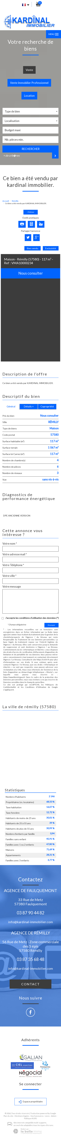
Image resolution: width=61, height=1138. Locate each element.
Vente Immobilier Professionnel (29, 82)
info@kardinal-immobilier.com (30, 922)
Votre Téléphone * (13, 565)
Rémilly (15, 201)
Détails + (29, 406)
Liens (47, 1116)
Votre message (11, 586)
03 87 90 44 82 (30, 912)
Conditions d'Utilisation (35, 687)
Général (11, 406)
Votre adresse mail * (14, 554)
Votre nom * (9, 543)
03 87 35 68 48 (30, 959)
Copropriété (47, 406)
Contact (30, 984)
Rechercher (31, 149)
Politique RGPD (30, 1118)
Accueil (5, 201)
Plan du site (8, 1116)
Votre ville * (9, 575)
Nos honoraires (37, 1116)
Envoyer (51, 625)
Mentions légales (22, 1116)
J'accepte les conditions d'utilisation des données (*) (32, 618)
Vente (29, 70)
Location (29, 95)
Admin (53, 1116)
